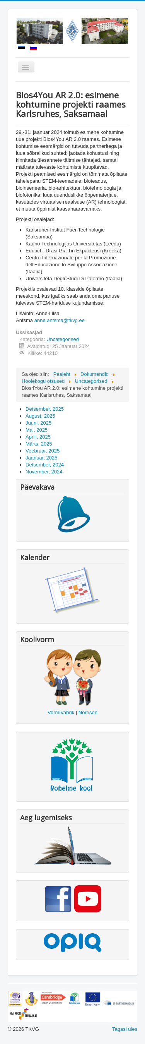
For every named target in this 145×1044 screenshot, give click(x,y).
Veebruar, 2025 (43, 451)
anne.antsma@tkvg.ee (59, 320)
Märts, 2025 (39, 444)
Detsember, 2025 (45, 409)
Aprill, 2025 (38, 437)
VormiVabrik (61, 712)
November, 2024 (44, 472)
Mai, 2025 (37, 430)
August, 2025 (40, 416)
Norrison (87, 712)
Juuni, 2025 (38, 423)
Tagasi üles (124, 1029)
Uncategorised (62, 339)
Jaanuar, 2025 (41, 458)
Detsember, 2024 (45, 465)
